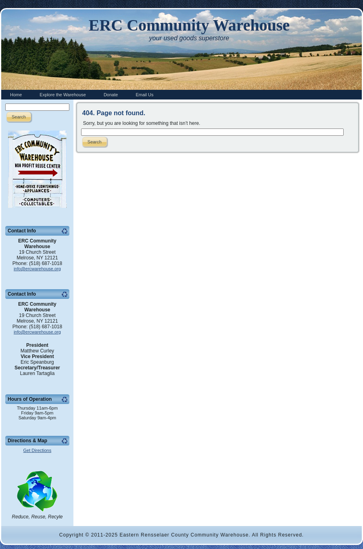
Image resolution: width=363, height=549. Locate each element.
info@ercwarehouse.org (37, 268)
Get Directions (37, 450)
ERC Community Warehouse (189, 25)
